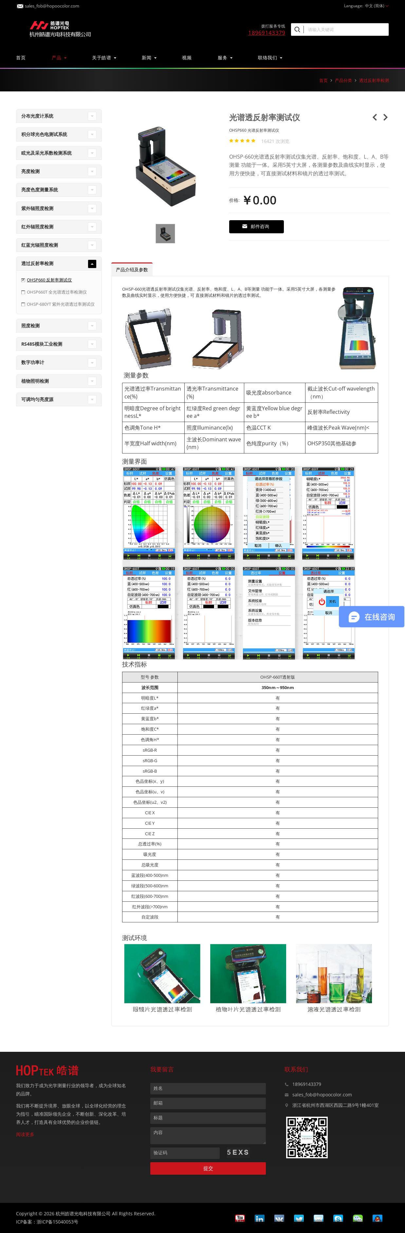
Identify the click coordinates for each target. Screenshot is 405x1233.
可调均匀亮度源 (37, 399)
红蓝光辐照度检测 (39, 245)
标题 (158, 1117)
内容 (158, 1132)
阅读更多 (25, 1134)
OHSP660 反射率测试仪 (49, 280)
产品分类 (343, 80)
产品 (59, 57)
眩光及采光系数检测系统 (46, 153)
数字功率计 (32, 362)
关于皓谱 (104, 57)
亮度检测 (30, 171)
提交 (208, 1168)
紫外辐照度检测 (37, 208)
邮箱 (158, 1103)
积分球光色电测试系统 (44, 134)
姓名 (158, 1088)
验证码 (160, 1152)
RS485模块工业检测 (41, 344)
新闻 (149, 57)
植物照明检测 (35, 381)
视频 (187, 57)
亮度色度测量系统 (39, 189)
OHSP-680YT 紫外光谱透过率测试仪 (61, 304)
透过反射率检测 (374, 80)
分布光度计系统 (37, 116)
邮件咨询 (255, 226)
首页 (21, 57)
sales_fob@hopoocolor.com (48, 4)
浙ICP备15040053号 (57, 1222)
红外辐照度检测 (37, 226)
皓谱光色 (60, 28)
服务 (225, 57)
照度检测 (30, 325)
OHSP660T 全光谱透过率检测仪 (57, 292)
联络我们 (270, 57)
